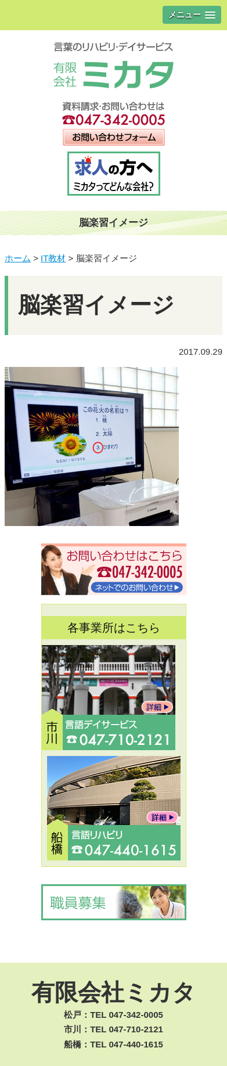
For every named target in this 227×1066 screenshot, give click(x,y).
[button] (192, 15)
